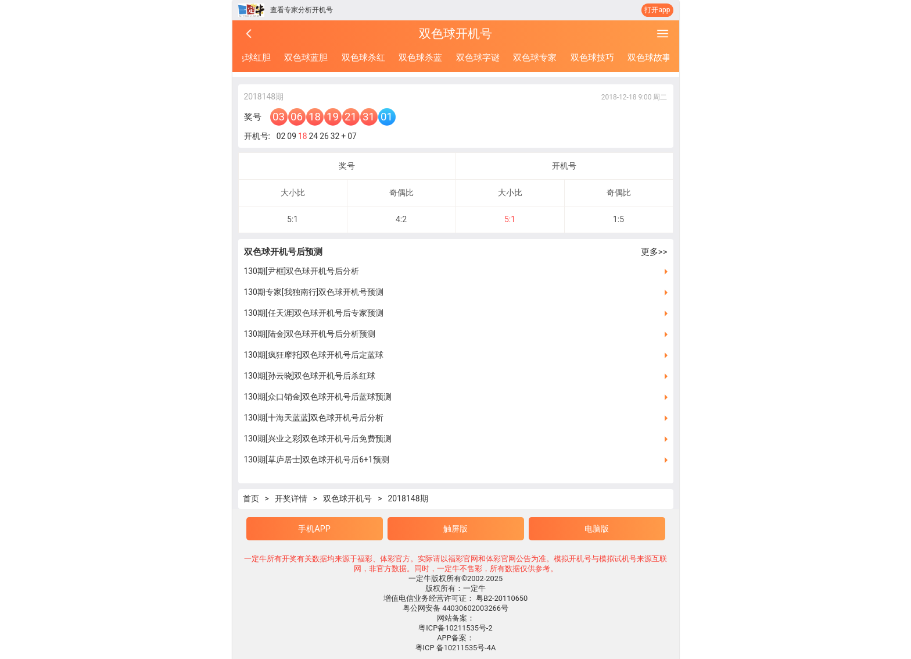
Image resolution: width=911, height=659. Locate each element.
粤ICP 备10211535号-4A (455, 647)
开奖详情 (291, 498)
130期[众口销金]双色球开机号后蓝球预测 (318, 396)
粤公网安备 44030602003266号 (455, 608)
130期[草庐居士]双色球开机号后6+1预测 (316, 459)
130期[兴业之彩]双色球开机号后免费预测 (318, 438)
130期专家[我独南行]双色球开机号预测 (314, 292)
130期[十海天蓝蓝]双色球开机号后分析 (314, 417)
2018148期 (408, 498)
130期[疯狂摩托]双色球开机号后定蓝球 (314, 354)
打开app (657, 10)
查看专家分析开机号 (301, 10)
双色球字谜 (478, 57)
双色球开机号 (347, 498)
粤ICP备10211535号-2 (455, 628)
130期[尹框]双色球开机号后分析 (302, 271)
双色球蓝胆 (306, 57)
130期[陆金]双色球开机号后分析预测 (310, 334)
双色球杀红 (363, 57)
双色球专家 (535, 57)
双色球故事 (649, 57)
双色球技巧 (592, 57)
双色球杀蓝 (420, 57)
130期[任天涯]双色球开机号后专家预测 (314, 313)
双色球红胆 (249, 57)
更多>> (654, 252)
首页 (251, 498)
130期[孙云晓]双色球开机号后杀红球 (310, 375)
